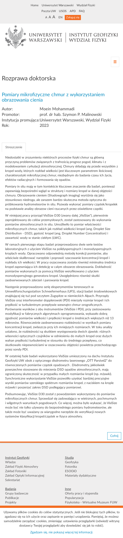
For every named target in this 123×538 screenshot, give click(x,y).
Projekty (10, 502)
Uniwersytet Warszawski (57, 5)
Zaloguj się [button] (73, 17)
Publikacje (12, 498)
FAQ (81, 11)
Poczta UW (48, 11)
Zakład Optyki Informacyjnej (24, 475)
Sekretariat (12, 480)
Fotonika (71, 466)
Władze (10, 462)
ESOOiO (71, 471)
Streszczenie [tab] (13, 147)
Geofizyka (71, 462)
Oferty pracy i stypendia (81, 493)
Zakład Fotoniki (15, 471)
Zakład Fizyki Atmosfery (21, 466)
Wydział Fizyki (86, 5)
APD (73, 11)
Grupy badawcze (16, 493)
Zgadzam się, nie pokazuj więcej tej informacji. (61, 532)
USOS (63, 11)
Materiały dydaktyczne (80, 475)
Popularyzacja (74, 498)
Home (35, 5)
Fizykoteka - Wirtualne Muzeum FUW (91, 502)
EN (60, 17)
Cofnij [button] (114, 436)
